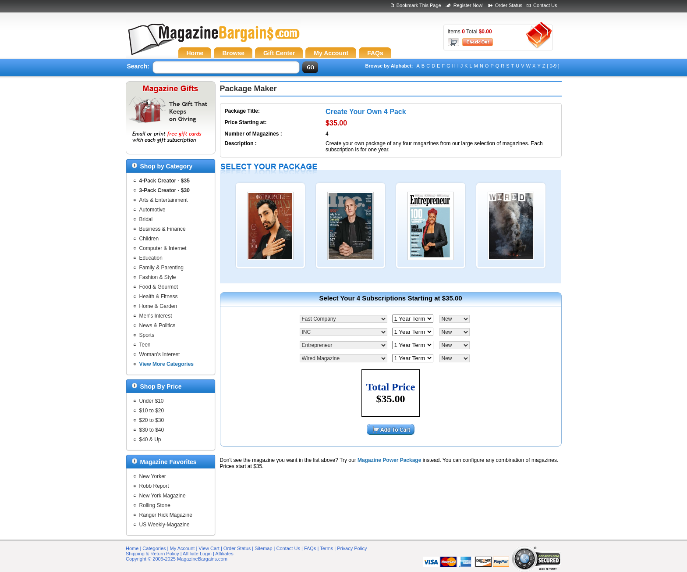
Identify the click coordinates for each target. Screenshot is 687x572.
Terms (326, 548)
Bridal (146, 219)
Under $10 (151, 401)
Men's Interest (155, 316)
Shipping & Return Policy (152, 553)
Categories (154, 548)
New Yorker (152, 476)
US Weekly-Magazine (164, 525)
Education (151, 258)
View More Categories (166, 364)
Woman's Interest (159, 354)
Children (149, 239)
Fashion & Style (157, 277)
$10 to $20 (151, 411)
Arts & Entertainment (163, 200)
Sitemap (263, 548)
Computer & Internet (163, 248)
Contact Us (545, 5)
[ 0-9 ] (553, 65)
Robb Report (154, 486)
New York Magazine (162, 496)
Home (132, 548)
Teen (145, 345)
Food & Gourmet (158, 287)
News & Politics (157, 325)
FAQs (310, 548)
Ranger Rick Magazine (165, 515)
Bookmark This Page (419, 5)
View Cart (208, 548)
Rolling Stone (154, 505)
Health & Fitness (158, 296)
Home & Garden (158, 306)
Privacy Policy (352, 548)
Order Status (508, 5)
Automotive (152, 210)
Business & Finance (162, 229)
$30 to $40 (151, 430)
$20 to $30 (151, 420)
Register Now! (468, 5)
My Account (182, 548)
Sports (147, 335)
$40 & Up (150, 439)
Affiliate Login (197, 553)
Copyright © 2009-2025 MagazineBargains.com (176, 558)
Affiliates (224, 553)
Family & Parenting (161, 268)
